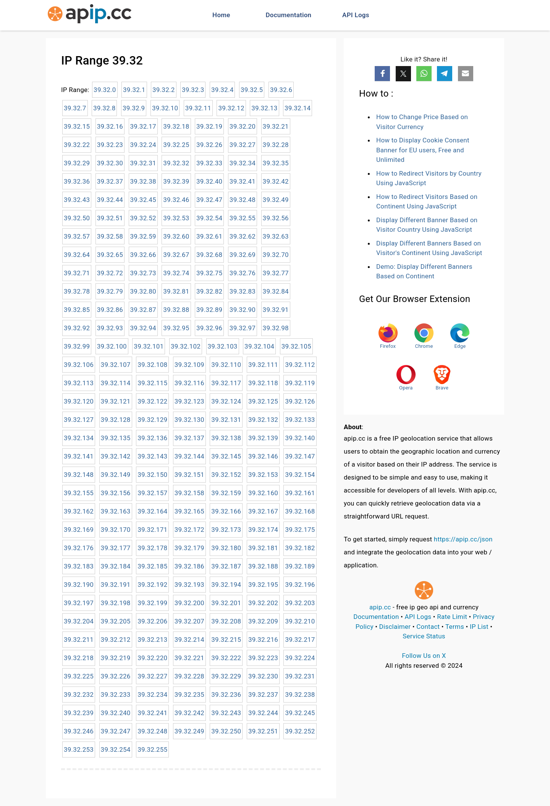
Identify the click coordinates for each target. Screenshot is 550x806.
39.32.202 (263, 603)
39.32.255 (152, 749)
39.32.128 (116, 419)
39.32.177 (116, 548)
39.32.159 (226, 493)
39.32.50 (77, 218)
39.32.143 (152, 456)
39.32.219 (116, 658)
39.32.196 (300, 584)
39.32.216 (263, 639)
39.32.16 (110, 126)
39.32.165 (189, 511)
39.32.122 (152, 401)
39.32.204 (79, 621)
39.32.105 (296, 346)
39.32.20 (243, 126)
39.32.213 (152, 639)
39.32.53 (176, 218)
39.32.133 (300, 419)
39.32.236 (226, 694)
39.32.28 (276, 145)
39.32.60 (176, 236)
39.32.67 (176, 254)
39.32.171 (152, 529)
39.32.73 (143, 273)
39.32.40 (209, 181)
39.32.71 (77, 273)
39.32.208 (226, 621)
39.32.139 (263, 438)
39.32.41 (243, 181)
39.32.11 (198, 108)
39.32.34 (243, 163)
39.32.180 (226, 548)
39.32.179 (189, 548)
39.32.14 (298, 108)
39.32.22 (77, 145)
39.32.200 (189, 603)
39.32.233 (116, 694)
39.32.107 (116, 364)
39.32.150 (152, 474)
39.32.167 (263, 511)
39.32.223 (263, 658)
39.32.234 (152, 694)
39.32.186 (189, 566)
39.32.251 (263, 731)
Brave (441, 378)
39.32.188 (263, 566)
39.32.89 (209, 309)
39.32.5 (252, 90)
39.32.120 (79, 401)
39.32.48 (243, 200)
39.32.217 (300, 639)
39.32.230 (263, 676)
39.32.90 (243, 309)
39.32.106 (79, 364)
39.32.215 (226, 639)
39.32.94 (143, 328)
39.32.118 (263, 383)
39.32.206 (152, 621)
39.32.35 (276, 163)
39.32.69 (243, 254)
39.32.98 (276, 328)
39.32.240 (116, 713)
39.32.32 (176, 163)
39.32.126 (300, 401)
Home (221, 15)
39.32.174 (263, 529)
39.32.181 (263, 548)
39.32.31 (143, 163)
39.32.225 (79, 676)
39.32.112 (300, 364)
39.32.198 (116, 603)
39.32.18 (176, 126)
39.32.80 (143, 291)
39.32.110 (226, 364)
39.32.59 (143, 236)
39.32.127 (79, 419)
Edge (459, 336)
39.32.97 (243, 328)
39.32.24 (143, 145)
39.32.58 (110, 236)
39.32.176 (79, 548)
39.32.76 (243, 273)
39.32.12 (231, 108)
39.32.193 (189, 584)
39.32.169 (79, 529)
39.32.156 (116, 493)
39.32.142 (116, 456)
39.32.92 (77, 328)
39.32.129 (152, 419)
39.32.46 (176, 200)
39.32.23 (110, 145)
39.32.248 (152, 731)
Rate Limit (452, 616)
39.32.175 (300, 529)
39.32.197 (79, 603)
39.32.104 (259, 346)
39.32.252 (300, 731)
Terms (454, 626)
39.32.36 (77, 181)
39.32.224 (300, 658)
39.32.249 (189, 731)
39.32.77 (276, 273)
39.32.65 (110, 254)
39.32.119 (300, 383)
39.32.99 (77, 346)
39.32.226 (116, 676)
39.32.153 (263, 474)
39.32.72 (110, 273)
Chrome (424, 336)
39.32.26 (209, 145)
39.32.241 (152, 713)
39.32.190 (79, 584)
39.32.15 (77, 126)
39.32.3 (193, 90)
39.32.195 (263, 584)
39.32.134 (79, 438)
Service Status (424, 636)
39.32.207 (189, 621)
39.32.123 (189, 401)
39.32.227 (152, 676)
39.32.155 (79, 493)
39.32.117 (226, 383)
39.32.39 (176, 181)
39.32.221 (189, 658)
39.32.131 (226, 419)
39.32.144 (189, 456)
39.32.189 (300, 566)
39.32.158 (189, 493)
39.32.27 (243, 145)
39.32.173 (226, 529)
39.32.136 (152, 438)
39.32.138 (226, 438)
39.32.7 (75, 108)
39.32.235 (189, 694)
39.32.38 (143, 181)
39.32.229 (226, 676)
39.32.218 (79, 658)
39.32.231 (300, 676)
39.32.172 (189, 529)
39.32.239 (79, 713)
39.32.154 (300, 474)
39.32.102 (186, 346)
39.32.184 (116, 566)
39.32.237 (263, 694)
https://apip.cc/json (463, 539)
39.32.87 (143, 309)
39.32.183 (79, 566)
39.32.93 (110, 328)
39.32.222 (226, 658)
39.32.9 (134, 108)
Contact (428, 626)
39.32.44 (110, 200)
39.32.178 (152, 548)
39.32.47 (209, 200)
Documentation (289, 15)
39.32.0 (105, 90)
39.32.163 (116, 511)
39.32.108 (152, 364)
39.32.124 (226, 401)
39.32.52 (143, 218)
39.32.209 (263, 621)
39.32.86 (110, 309)
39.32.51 (110, 218)
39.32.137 (189, 438)
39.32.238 (300, 694)
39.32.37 (110, 181)
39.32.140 (300, 438)
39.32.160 (263, 493)
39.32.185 (152, 566)
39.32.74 (176, 273)
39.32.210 (300, 621)
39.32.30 (110, 163)
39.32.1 (134, 90)
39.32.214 (189, 639)
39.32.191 (116, 584)
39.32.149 (116, 474)
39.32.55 (243, 218)
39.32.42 (276, 181)
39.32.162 (79, 511)
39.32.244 (263, 713)
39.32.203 (300, 603)
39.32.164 (152, 511)
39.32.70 (276, 254)
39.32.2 (163, 90)
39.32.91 (276, 309)
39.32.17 (143, 126)
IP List (479, 626)
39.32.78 (77, 291)
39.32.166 (226, 511)
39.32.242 (189, 713)
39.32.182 (300, 548)
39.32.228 (189, 676)
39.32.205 (116, 621)
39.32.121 (116, 401)
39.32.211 (79, 639)
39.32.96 (209, 328)
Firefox (388, 336)
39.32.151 (189, 474)
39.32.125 (263, 401)
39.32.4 (222, 90)
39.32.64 (77, 254)
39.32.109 (189, 364)
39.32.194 (226, 584)
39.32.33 (209, 163)
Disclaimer (395, 626)
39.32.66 (143, 254)
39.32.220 (152, 658)
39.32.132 (263, 419)
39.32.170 (116, 529)
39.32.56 (276, 218)
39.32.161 (300, 493)
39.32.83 (243, 291)
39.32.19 (209, 126)
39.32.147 (300, 456)
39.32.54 (209, 218)
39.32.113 (79, 383)
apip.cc (380, 607)
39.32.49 (276, 200)
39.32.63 (276, 236)
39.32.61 (209, 236)
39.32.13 (264, 108)
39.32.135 (116, 438)
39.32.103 (223, 346)
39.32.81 (176, 291)
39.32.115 (152, 383)
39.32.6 (281, 90)
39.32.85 (77, 309)
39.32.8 (104, 108)
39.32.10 (165, 108)
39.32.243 (226, 713)
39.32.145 (226, 456)
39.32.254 (116, 749)
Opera (406, 378)
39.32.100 (112, 346)
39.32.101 (148, 346)
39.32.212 (116, 639)
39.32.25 (176, 145)
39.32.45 (143, 200)
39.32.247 (116, 731)
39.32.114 (116, 383)
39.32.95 (176, 328)
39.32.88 (176, 309)
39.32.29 (77, 163)
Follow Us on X (424, 655)
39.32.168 (300, 511)
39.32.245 (300, 713)
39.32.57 (77, 236)
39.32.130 (189, 419)
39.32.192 (152, 584)
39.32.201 (226, 603)
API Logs (355, 15)
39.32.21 (276, 126)
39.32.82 (209, 291)
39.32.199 (152, 603)
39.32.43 (77, 200)
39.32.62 (243, 236)
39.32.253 (79, 749)
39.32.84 (276, 291)
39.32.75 (209, 273)
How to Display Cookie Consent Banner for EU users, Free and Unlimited (422, 149)
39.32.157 (152, 493)
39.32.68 (209, 254)
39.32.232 (79, 694)
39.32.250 (226, 731)
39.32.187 (226, 566)
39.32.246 (79, 731)
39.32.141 (79, 456)
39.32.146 (263, 456)
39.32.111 (263, 364)
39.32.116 (189, 383)
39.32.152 (226, 474)
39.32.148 (79, 474)
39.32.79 (110, 291)
